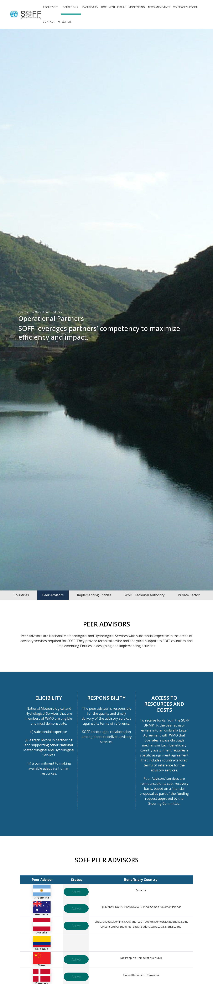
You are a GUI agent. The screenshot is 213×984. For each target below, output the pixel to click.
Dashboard (90, 7)
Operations (70, 7)
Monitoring (137, 7)
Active (76, 892)
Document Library (113, 7)
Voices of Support (185, 7)
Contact (49, 22)
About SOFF (50, 7)
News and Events (159, 7)
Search (66, 22)
